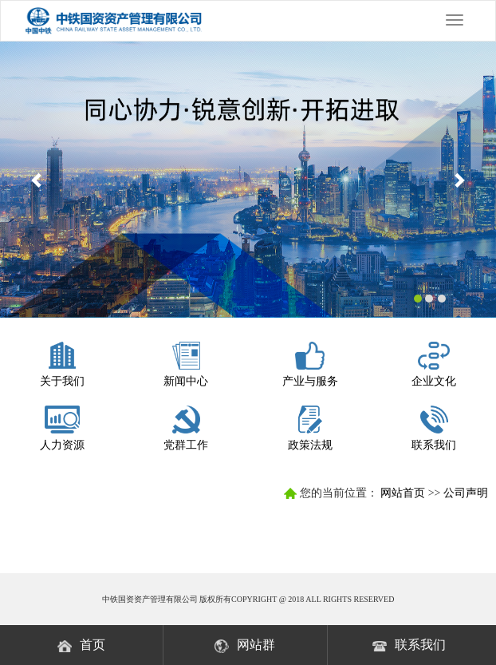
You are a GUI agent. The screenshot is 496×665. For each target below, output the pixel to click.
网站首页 (402, 493)
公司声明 (465, 493)
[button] (37, 180)
